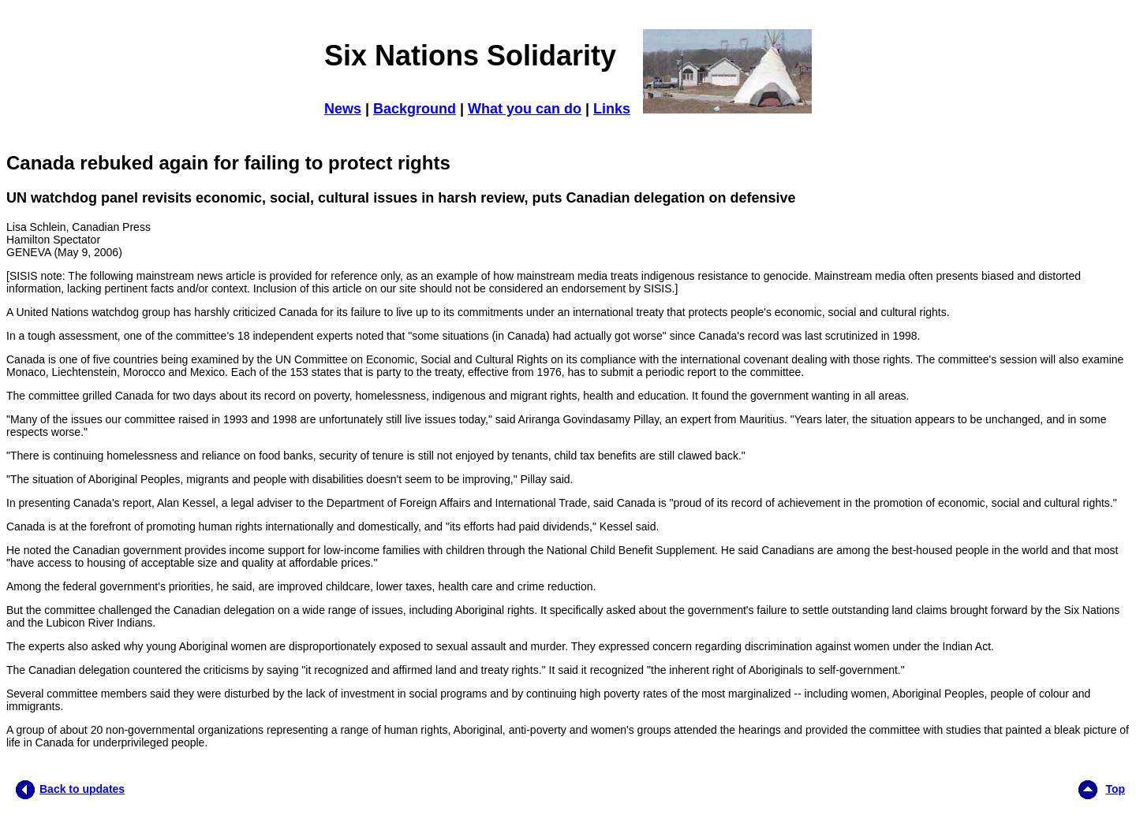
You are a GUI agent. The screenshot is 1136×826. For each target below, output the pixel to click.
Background (414, 109)
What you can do (524, 109)
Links (611, 109)
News (342, 109)
